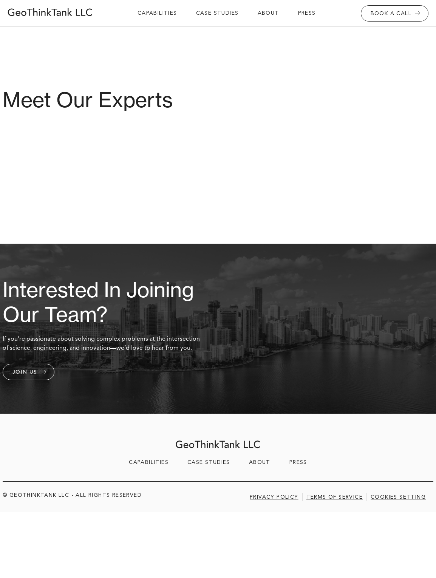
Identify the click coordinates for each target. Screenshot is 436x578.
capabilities (157, 13)
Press (307, 13)
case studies (217, 13)
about (268, 13)
